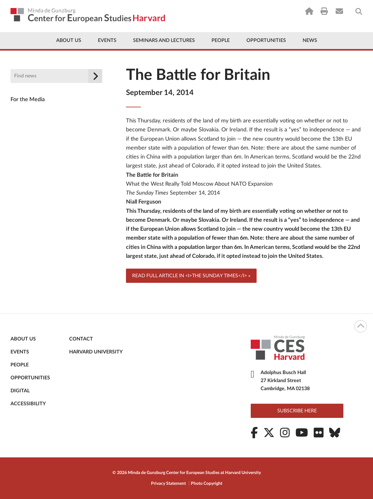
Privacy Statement (168, 483)
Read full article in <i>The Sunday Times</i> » (191, 275)
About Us (68, 40)
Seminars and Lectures (164, 40)
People (221, 40)
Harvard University (96, 351)
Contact (81, 338)
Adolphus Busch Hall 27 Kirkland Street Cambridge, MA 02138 (285, 380)
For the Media (27, 99)
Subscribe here (297, 410)
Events (107, 40)
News (310, 40)
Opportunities (266, 40)
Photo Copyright (206, 483)
